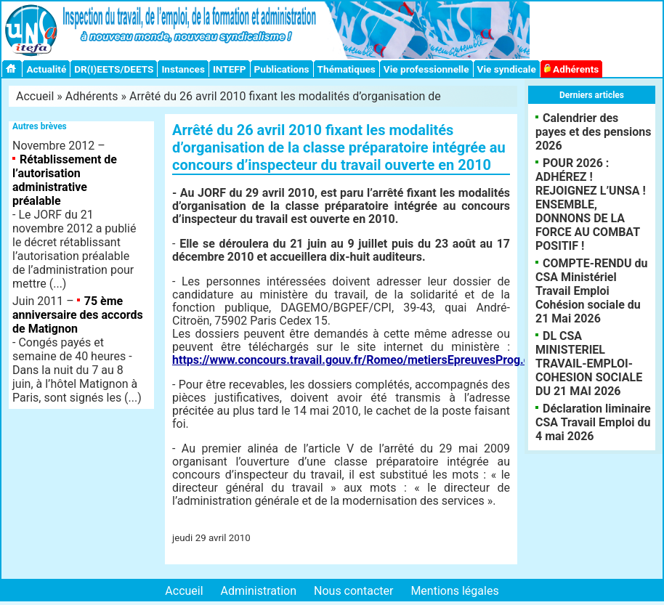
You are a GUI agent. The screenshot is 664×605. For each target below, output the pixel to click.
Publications (281, 69)
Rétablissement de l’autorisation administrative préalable (64, 180)
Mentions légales (454, 591)
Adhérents (571, 69)
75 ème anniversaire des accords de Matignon (77, 315)
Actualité (46, 69)
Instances (182, 69)
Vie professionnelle (426, 69)
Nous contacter (353, 591)
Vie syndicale (506, 69)
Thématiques (346, 69)
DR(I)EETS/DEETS (113, 69)
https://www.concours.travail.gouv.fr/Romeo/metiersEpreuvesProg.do (354, 360)
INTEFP (229, 69)
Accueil (35, 96)
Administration (259, 591)
